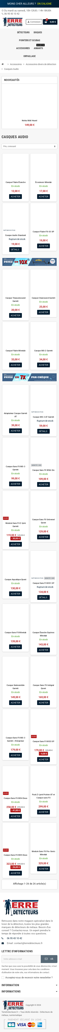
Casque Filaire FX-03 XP (43, 232)
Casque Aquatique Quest (15, 579)
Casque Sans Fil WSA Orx (43, 470)
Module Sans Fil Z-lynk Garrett (16, 524)
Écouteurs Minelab (43, 182)
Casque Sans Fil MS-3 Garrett (15, 468)
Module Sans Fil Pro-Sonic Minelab (43, 853)
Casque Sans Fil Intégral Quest (43, 687)
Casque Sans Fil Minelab (15, 632)
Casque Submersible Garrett (15, 687)
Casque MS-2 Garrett (43, 351)
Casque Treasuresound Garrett (16, 299)
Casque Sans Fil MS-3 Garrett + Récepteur (15, 739)
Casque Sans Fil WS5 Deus (15, 855)
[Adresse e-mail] (21, 959)
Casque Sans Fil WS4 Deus (15, 798)
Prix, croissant (9, 146)
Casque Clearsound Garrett (43, 298)
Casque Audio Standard (15, 235)
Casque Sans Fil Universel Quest (43, 521)
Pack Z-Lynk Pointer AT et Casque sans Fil (43, 796)
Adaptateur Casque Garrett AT (15, 415)
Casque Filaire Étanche (15, 182)
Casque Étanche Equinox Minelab (43, 634)
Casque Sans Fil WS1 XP (43, 583)
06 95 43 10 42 (11, 13)
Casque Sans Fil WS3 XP (43, 741)
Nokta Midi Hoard (29, 120)
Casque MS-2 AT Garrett (43, 417)
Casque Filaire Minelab (15, 351)
